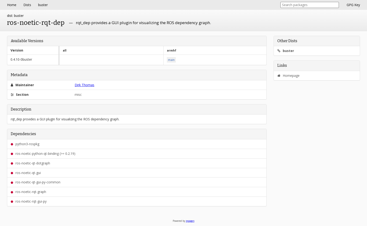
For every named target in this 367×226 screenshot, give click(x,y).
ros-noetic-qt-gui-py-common (35, 182)
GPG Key (353, 5)
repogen (190, 220)
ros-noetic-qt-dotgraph (30, 163)
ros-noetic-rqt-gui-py (29, 201)
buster (43, 5)
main (171, 60)
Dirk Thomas (84, 85)
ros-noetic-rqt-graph (28, 191)
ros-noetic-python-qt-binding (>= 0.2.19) (43, 153)
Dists (27, 5)
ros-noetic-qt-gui (26, 172)
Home (11, 5)
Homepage (288, 75)
